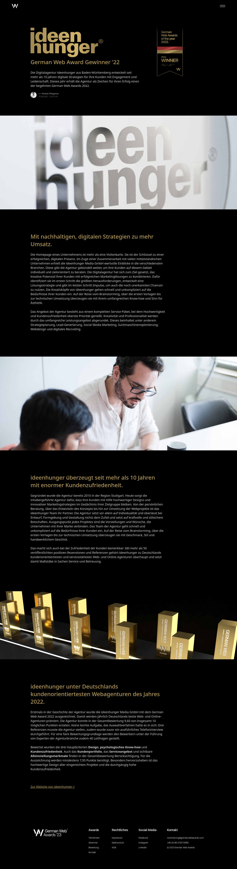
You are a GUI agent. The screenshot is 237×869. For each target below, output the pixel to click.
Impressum (117, 838)
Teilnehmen (94, 838)
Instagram (143, 842)
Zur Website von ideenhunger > (53, 787)
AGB (114, 847)
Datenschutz (118, 842)
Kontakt (92, 852)
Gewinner (93, 842)
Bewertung (94, 847)
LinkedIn (143, 847)
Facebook (143, 838)
